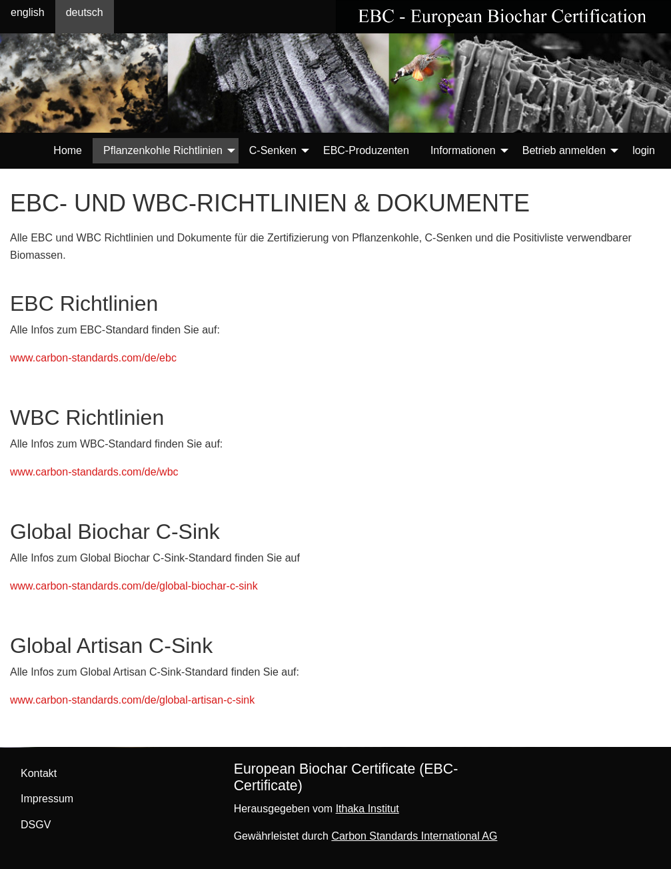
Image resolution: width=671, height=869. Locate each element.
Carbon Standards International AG (414, 836)
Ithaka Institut (367, 808)
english (28, 12)
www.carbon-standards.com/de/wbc (94, 472)
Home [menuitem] (67, 150)
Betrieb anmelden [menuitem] (564, 150)
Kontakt (39, 773)
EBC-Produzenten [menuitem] (366, 150)
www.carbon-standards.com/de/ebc (93, 357)
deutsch (84, 12)
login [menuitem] (643, 150)
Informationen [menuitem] (463, 150)
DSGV (36, 824)
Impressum (47, 798)
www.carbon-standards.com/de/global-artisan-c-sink (132, 700)
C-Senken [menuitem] (273, 150)
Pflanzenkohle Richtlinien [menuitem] (163, 150)
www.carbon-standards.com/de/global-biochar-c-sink (134, 586)
